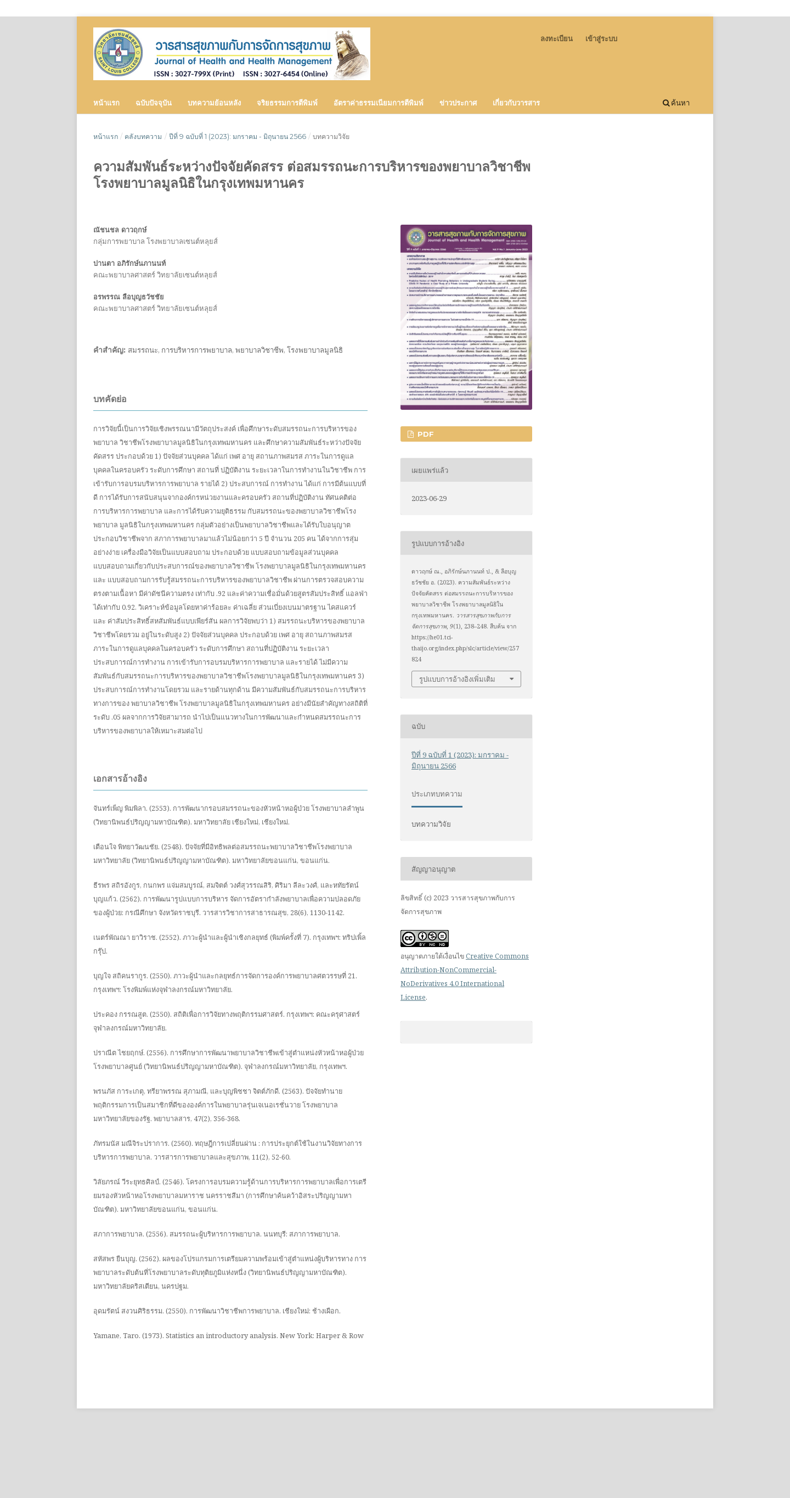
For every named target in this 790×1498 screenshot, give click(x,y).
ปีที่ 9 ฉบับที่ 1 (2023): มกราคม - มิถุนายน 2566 (237, 136)
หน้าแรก (106, 102)
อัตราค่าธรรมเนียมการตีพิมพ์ (379, 102)
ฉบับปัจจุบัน (154, 102)
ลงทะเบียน (556, 38)
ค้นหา (676, 103)
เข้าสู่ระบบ (601, 38)
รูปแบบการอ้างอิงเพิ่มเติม (457, 679)
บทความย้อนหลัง (214, 102)
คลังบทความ (143, 136)
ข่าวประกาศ (458, 102)
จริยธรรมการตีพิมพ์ (287, 102)
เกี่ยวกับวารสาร (516, 102)
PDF (424, 434)
